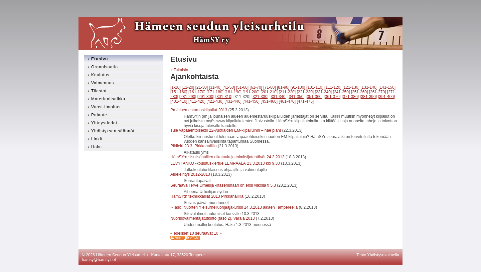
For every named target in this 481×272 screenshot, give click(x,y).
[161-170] (196, 92)
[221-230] (305, 92)
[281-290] (187, 96)
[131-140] (368, 87)
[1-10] (175, 87)
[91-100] (298, 87)
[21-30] (201, 87)
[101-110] (314, 87)
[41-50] (228, 87)
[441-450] (251, 101)
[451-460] (269, 101)
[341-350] (296, 96)
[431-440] (233, 101)
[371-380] (350, 96)
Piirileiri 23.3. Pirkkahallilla (193, 146)
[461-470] (287, 101)
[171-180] (214, 92)
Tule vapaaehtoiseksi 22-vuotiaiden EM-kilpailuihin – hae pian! (225, 130)
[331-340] (278, 96)
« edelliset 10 (182, 233)
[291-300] (205, 96)
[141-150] (386, 87)
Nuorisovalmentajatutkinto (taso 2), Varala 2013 (212, 218)
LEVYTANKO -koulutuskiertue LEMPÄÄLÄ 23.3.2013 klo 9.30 (225, 163)
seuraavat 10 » (208, 233)
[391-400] (386, 96)
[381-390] (368, 96)
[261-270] (377, 92)
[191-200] (251, 92)
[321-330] (260, 96)
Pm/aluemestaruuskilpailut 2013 (198, 110)
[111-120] (332, 87)
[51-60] (242, 87)
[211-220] (287, 92)
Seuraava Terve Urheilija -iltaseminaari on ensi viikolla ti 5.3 (223, 185)
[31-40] (215, 87)
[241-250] (341, 92)
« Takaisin (179, 70)
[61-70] (256, 87)
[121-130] (350, 87)
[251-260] (359, 92)
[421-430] (214, 101)
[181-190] (233, 92)
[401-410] (178, 101)
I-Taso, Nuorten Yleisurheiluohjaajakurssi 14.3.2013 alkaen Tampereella (234, 207)
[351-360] (314, 96)
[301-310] (223, 96)
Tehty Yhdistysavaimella (377, 255)
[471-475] (305, 101)
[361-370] (332, 96)
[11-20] (188, 87)
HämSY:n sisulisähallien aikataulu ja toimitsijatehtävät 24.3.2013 (227, 157)
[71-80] (269, 87)
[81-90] (283, 87)
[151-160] (178, 92)
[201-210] (269, 92)
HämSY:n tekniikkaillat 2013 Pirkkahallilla (207, 196)
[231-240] (323, 92)
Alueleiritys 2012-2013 (190, 174)
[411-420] (196, 101)
